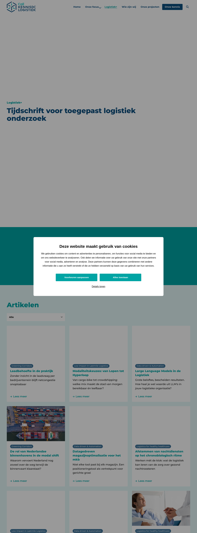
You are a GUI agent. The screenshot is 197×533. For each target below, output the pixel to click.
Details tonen (98, 286)
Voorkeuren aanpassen (76, 277)
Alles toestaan (120, 277)
